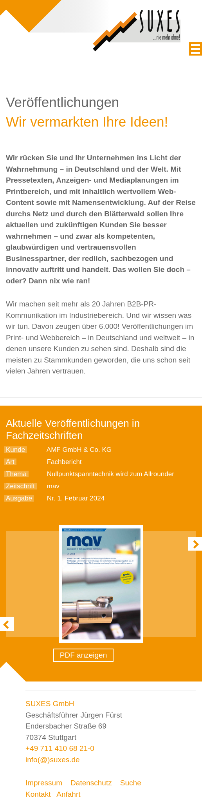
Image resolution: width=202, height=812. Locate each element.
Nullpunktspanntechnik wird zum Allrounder (110, 474)
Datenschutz (91, 783)
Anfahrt (68, 794)
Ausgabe (19, 498)
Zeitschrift (20, 486)
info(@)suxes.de (52, 760)
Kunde (15, 449)
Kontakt (37, 794)
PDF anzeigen (83, 655)
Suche (130, 783)
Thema (16, 474)
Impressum (43, 783)
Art (10, 462)
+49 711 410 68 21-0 (59, 748)
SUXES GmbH (49, 704)
